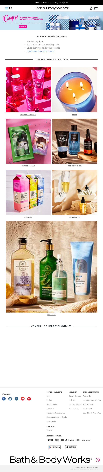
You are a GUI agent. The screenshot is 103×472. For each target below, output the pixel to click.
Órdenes (72, 400)
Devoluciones (52, 404)
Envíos (49, 400)
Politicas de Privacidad (80, 467)
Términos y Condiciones (56, 413)
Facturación (51, 421)
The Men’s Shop (74, 166)
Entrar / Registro (75, 396)
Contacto (50, 408)
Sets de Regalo (28, 166)
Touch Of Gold (88, 404)
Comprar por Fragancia (92, 400)
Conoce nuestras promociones (40, 51)
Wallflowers (74, 217)
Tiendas (50, 430)
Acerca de (87, 396)
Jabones (28, 217)
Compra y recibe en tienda (57, 417)
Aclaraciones (74, 408)
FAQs (48, 396)
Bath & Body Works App (92, 413)
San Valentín (87, 408)
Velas (74, 115)
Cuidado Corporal (28, 115)
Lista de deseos (75, 404)
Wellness (51, 315)
